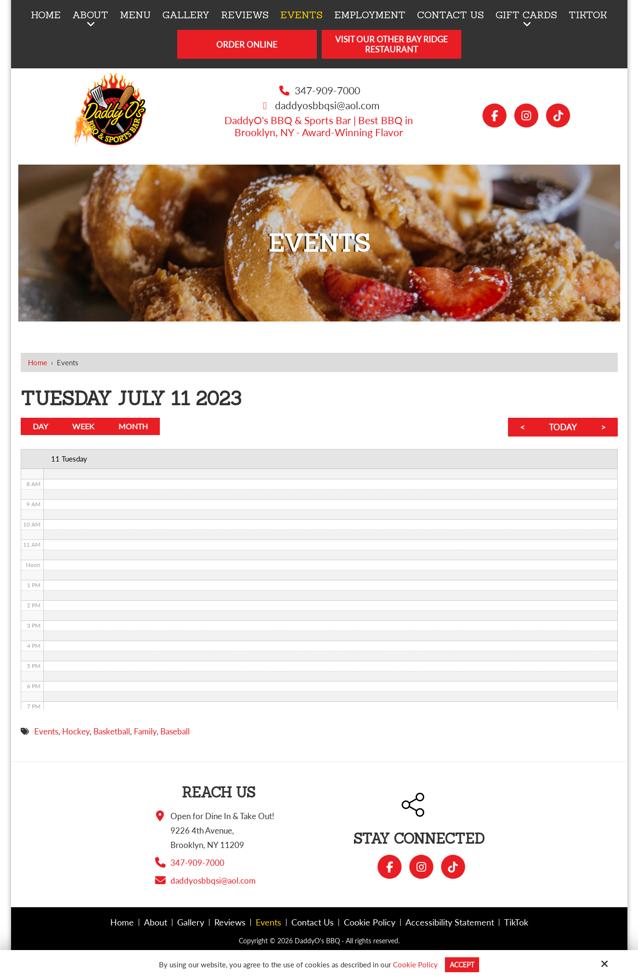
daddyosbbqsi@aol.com (327, 105)
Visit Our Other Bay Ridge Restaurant (391, 44)
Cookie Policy (413, 964)
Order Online (246, 44)
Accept (462, 964)
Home (37, 362)
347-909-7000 (327, 90)
